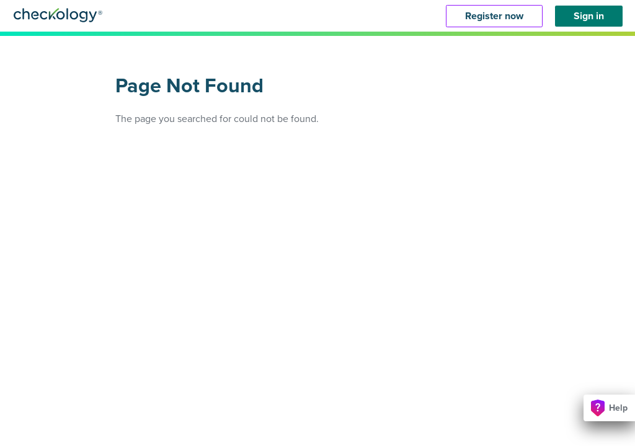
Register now (494, 16)
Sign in (589, 16)
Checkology (58, 14)
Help (609, 408)
